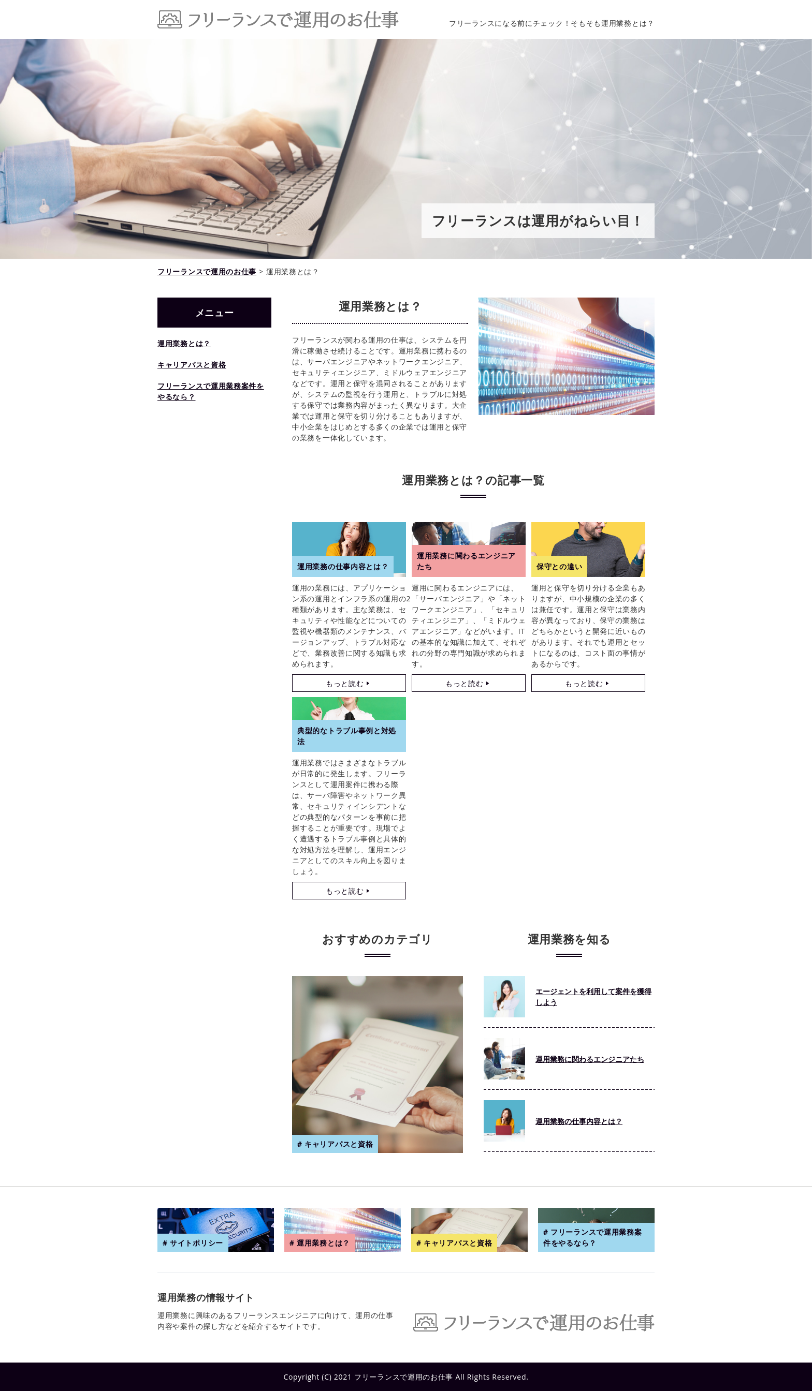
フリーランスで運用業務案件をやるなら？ (210, 391)
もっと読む (345, 683)
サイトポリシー (196, 1243)
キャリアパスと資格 (191, 364)
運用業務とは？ (184, 343)
